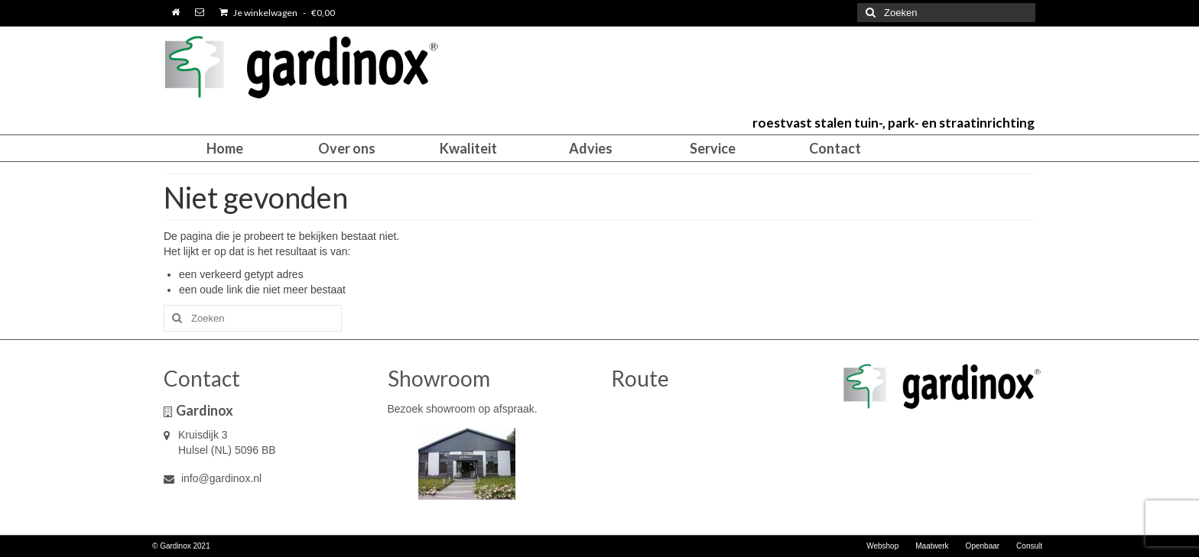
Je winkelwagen (277, 12)
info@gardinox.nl (213, 478)
